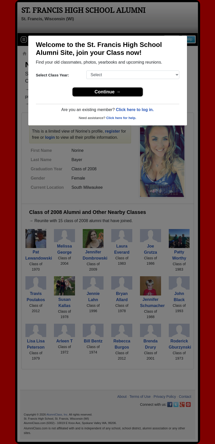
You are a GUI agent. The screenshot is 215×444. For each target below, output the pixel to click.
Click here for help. (121, 118)
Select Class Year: (52, 75)
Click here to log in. (135, 109)
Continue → (107, 91)
